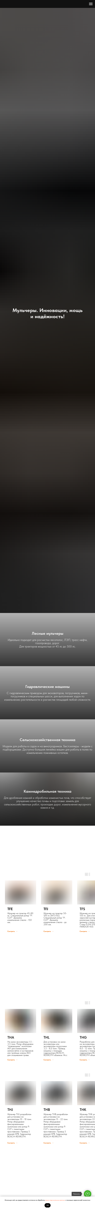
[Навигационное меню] (91, 4)
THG (83, 1037)
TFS (82, 909)
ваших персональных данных (55, 1200)
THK (83, 1109)
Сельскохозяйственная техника (47, 739)
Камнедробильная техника (47, 791)
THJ (10, 1109)
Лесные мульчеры (47, 633)
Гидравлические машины (47, 686)
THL (46, 1037)
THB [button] (47, 1109)
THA (10, 1037)
